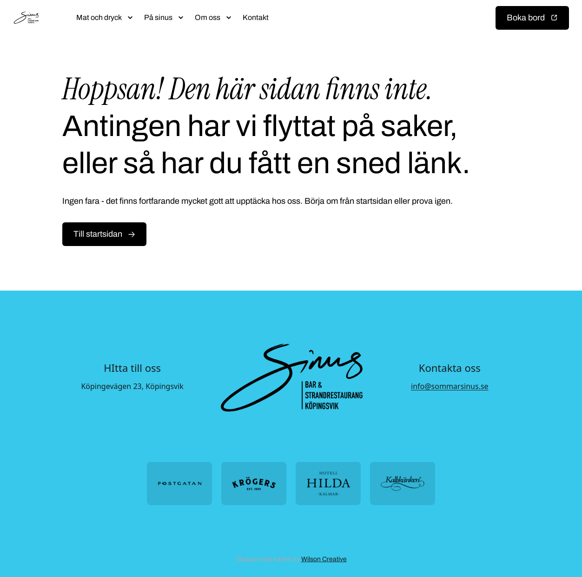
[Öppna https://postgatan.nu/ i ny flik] (179, 483)
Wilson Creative (324, 559)
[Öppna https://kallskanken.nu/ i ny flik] (402, 483)
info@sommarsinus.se (450, 386)
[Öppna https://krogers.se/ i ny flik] (254, 483)
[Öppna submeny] (130, 17)
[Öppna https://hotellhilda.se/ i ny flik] (328, 483)
